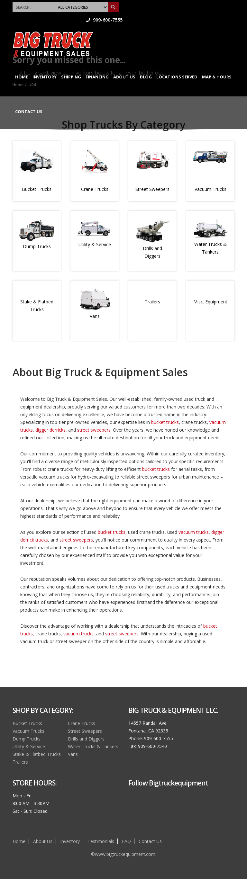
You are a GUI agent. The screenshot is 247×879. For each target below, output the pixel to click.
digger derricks (50, 430)
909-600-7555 (216, 5)
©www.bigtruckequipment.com (123, 854)
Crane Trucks (94, 189)
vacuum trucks (193, 532)
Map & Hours (217, 67)
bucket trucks (165, 422)
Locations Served (176, 67)
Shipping (71, 67)
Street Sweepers (152, 189)
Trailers (152, 302)
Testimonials (100, 841)
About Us (124, 67)
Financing (97, 67)
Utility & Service (94, 244)
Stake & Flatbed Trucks (37, 754)
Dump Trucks (37, 246)
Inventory (44, 67)
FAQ (126, 841)
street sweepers (94, 430)
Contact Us (28, 101)
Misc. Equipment (210, 302)
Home (21, 67)
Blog (146, 67)
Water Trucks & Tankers (93, 746)
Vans (95, 316)
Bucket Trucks (36, 189)
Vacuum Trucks (210, 189)
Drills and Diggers (86, 739)
